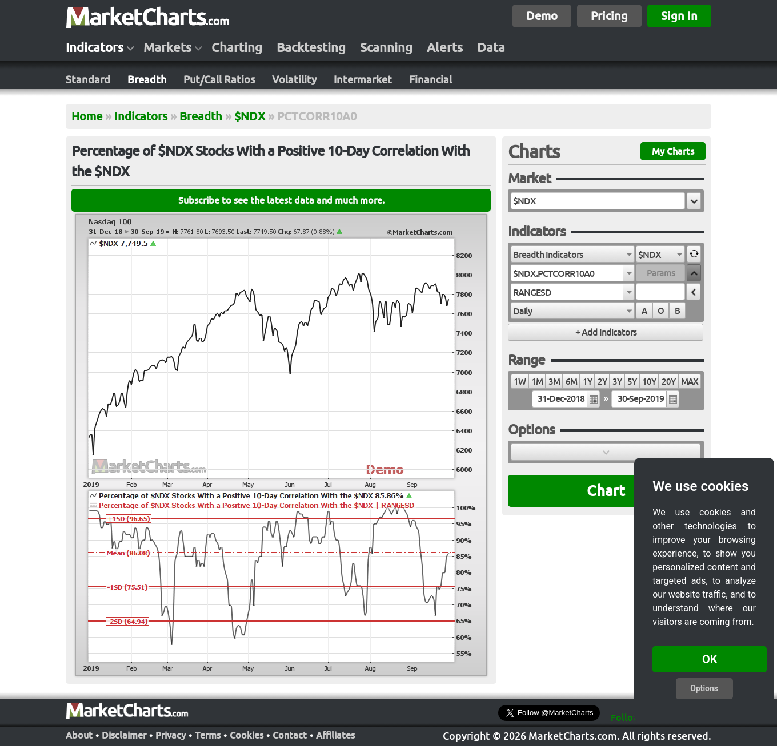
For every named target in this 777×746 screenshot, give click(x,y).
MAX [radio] (689, 381)
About (79, 735)
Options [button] (704, 688)
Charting (236, 47)
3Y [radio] (617, 381)
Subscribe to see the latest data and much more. (281, 200)
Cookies (246, 735)
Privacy (170, 735)
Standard (88, 79)
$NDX (249, 116)
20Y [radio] (668, 381)
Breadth (146, 79)
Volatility (294, 79)
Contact (290, 735)
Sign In (679, 15)
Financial (430, 79)
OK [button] (710, 659)
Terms (208, 735)
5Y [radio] (631, 381)
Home (86, 116)
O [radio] (661, 311)
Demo (542, 15)
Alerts (445, 47)
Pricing (609, 15)
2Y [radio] (602, 381)
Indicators (94, 47)
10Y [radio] (649, 381)
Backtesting (311, 47)
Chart (606, 490)
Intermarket (363, 79)
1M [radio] (537, 381)
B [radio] (677, 311)
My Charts (673, 151)
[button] (694, 200)
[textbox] (598, 200)
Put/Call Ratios (219, 79)
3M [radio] (554, 381)
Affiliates (335, 735)
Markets (167, 47)
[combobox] (573, 254)
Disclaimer (124, 735)
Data (491, 47)
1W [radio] (520, 381)
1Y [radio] (587, 381)
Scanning (386, 47)
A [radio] (644, 311)
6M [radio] (571, 381)
